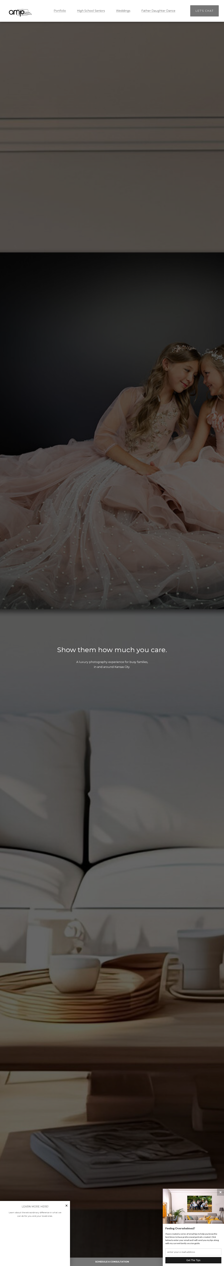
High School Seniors (91, 10)
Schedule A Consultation (112, 1261)
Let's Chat (204, 10)
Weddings (123, 10)
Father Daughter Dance (158, 10)
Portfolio (60, 10)
